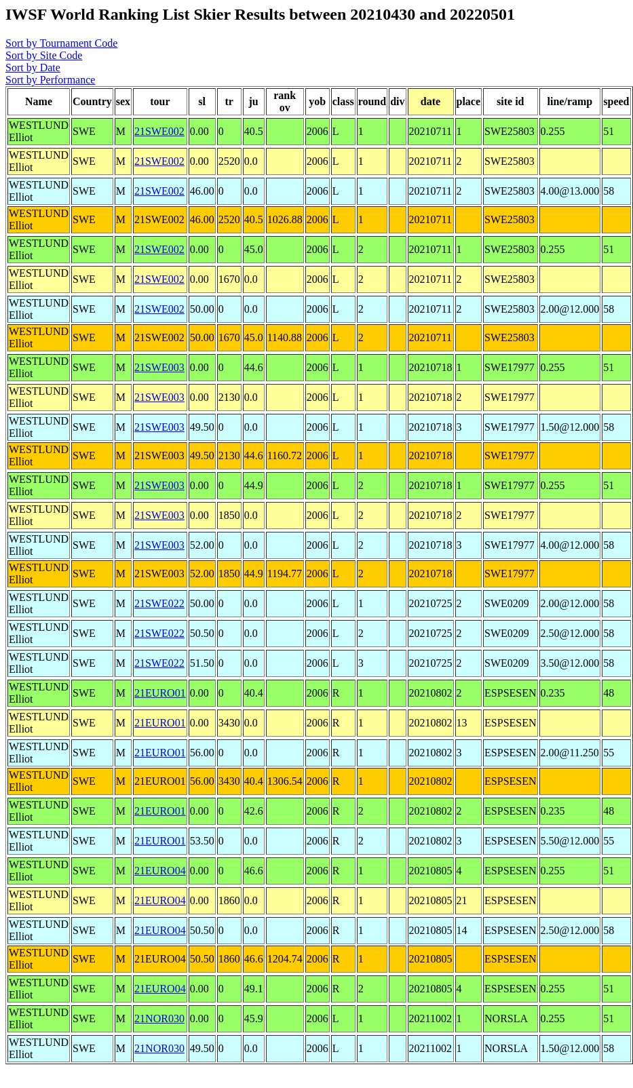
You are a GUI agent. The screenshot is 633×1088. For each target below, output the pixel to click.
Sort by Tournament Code (61, 43)
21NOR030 (159, 1018)
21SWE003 (159, 367)
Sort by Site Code (43, 55)
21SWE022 (159, 603)
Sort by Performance (50, 79)
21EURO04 (160, 870)
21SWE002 (159, 131)
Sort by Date (32, 67)
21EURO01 (160, 693)
